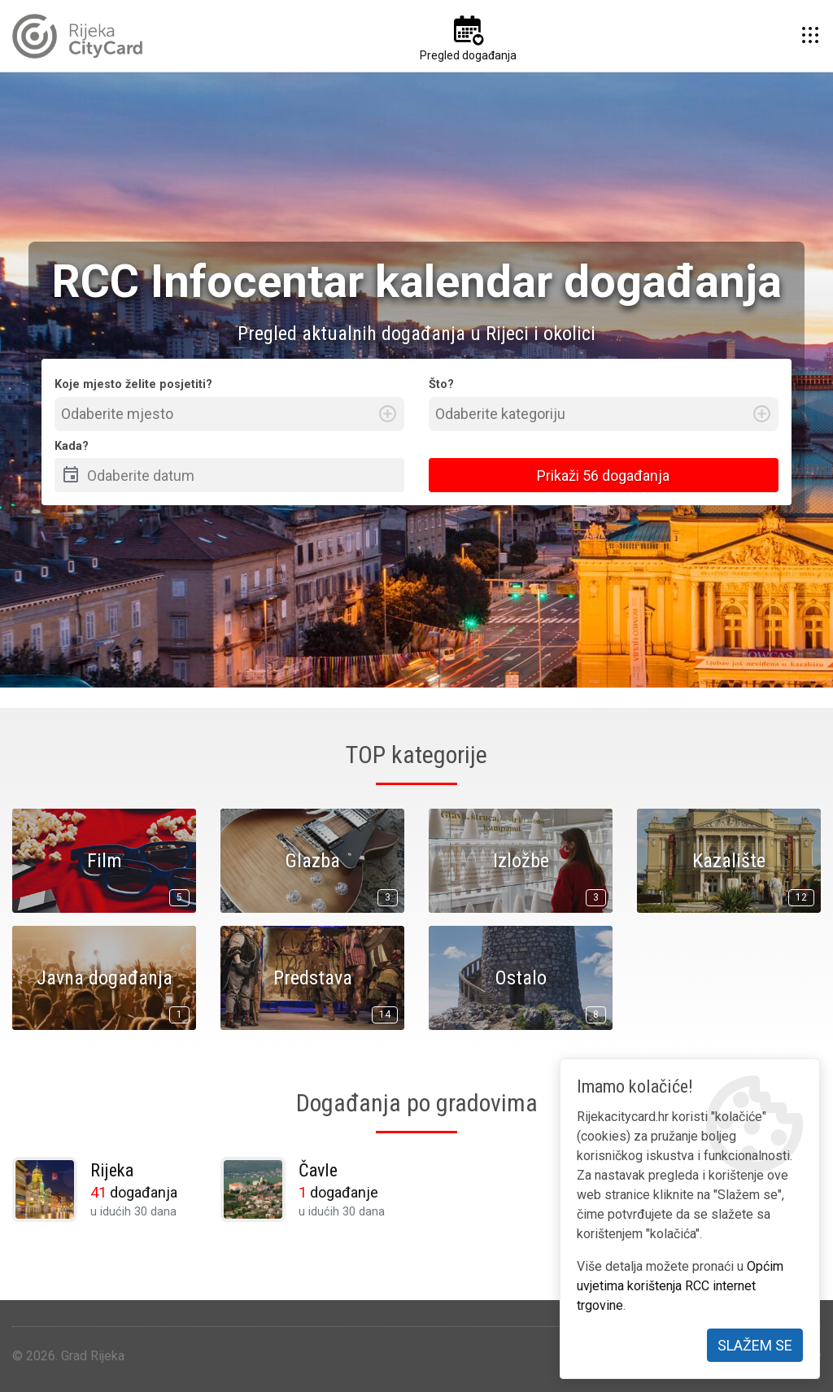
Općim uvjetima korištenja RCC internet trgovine (680, 1286)
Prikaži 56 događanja (603, 475)
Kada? (72, 446)
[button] (810, 35)
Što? (441, 384)
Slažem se (754, 1345)
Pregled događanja (468, 55)
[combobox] (229, 414)
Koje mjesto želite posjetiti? (133, 384)
